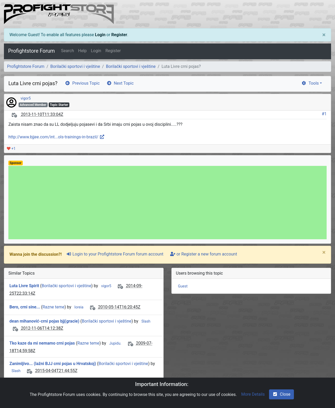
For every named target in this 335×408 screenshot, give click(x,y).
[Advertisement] (165, 202)
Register (119, 34)
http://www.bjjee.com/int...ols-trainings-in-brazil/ (56, 136)
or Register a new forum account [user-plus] (203, 254)
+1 (11, 148)
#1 (324, 113)
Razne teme (53, 306)
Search (67, 50)
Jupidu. (115, 343)
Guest (182, 286)
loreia (78, 307)
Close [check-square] (281, 394)
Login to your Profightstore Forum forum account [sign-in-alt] (114, 254)
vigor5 (26, 98)
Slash (145, 321)
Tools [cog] (310, 83)
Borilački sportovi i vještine (75, 66)
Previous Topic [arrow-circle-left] (82, 83)
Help (82, 50)
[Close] (324, 35)
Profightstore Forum (31, 51)
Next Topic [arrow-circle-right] (120, 83)
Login (100, 34)
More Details (253, 394)
